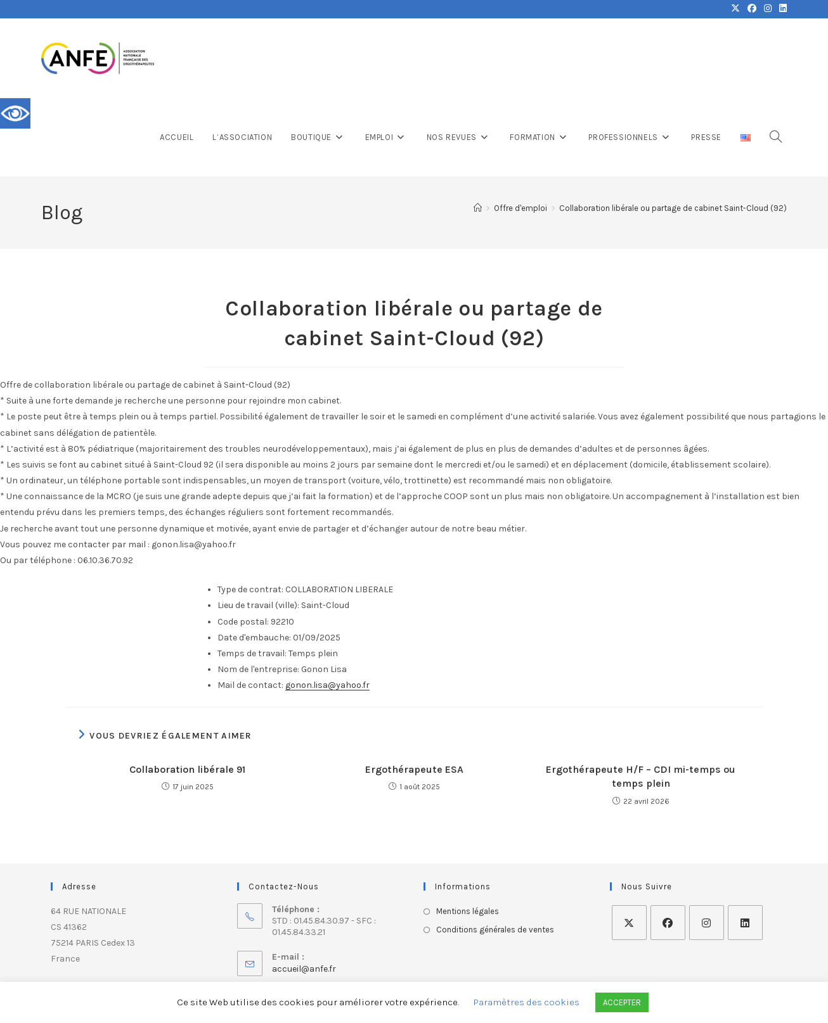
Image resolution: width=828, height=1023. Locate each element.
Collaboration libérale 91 (187, 769)
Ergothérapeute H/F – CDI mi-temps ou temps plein (640, 776)
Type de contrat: (250, 589)
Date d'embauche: (254, 637)
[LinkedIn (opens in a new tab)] (781, 9)
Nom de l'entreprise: (258, 669)
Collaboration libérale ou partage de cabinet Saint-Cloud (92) (673, 208)
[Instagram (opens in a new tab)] (767, 9)
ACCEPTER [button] (622, 1002)
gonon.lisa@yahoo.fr (327, 685)
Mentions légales (467, 911)
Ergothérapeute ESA (414, 769)
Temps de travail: (252, 653)
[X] (629, 922)
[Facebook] (667, 922)
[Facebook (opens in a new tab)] (752, 9)
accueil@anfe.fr (304, 968)
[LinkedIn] (745, 922)
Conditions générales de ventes (495, 929)
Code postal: (243, 621)
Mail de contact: (250, 685)
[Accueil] (478, 208)
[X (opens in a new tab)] (735, 9)
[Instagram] (706, 922)
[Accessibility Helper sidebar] (15, 113)
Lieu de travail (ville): (258, 605)
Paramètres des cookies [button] (526, 1002)
